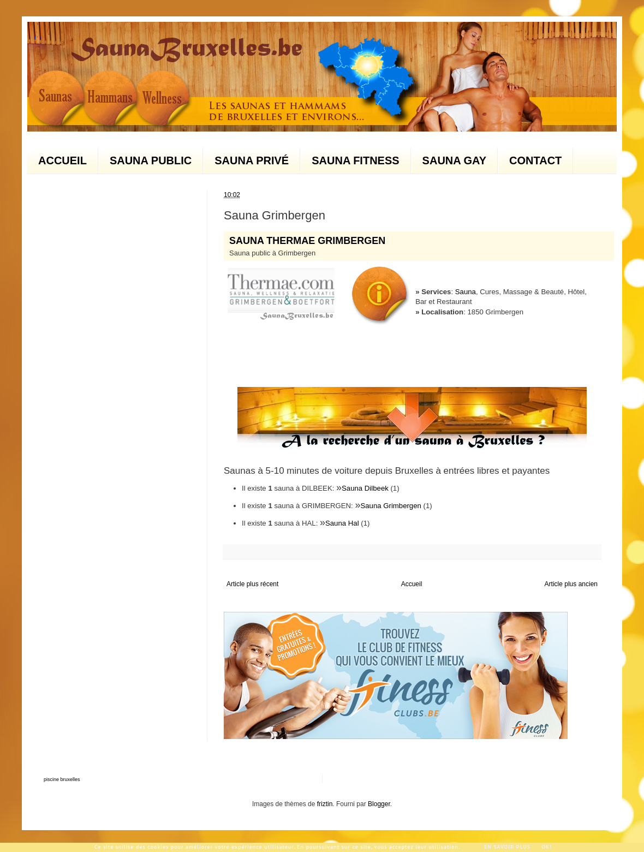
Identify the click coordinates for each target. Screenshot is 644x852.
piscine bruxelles (62, 779)
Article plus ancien (571, 584)
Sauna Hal (342, 523)
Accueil (411, 584)
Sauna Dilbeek (365, 488)
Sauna (465, 292)
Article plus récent (252, 584)
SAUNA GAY (454, 160)
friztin (325, 804)
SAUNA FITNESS (355, 160)
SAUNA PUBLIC (151, 160)
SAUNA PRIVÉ (251, 160)
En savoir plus (507, 846)
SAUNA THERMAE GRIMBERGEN (307, 240)
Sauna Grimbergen (390, 506)
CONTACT (535, 160)
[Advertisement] (125, 354)
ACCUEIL (62, 160)
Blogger (379, 804)
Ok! (546, 846)
